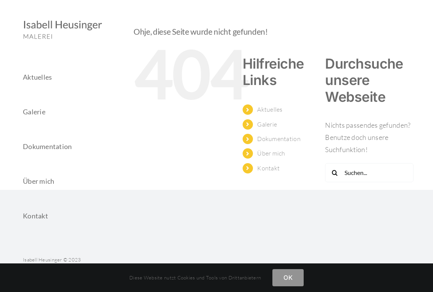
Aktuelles (269, 109)
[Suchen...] (369, 172)
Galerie (267, 124)
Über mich (271, 153)
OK (287, 277)
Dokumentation (279, 139)
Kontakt (268, 168)
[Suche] (334, 172)
